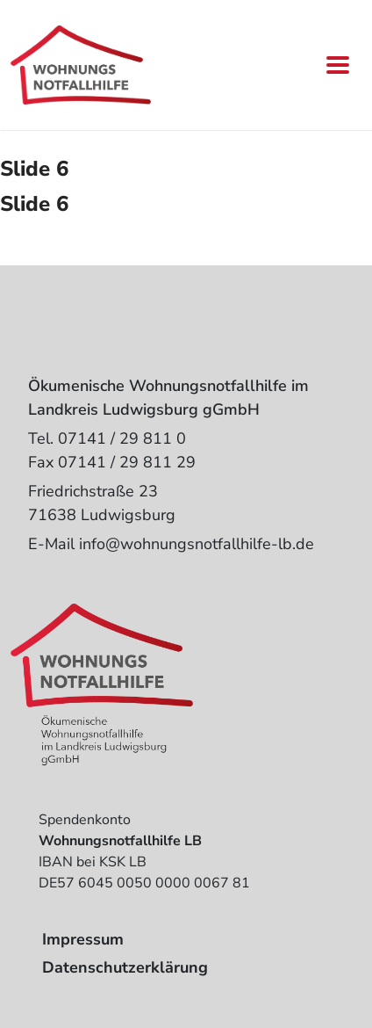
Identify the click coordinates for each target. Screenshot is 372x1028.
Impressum (83, 939)
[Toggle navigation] (337, 65)
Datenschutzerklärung (125, 967)
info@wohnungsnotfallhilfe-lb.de (196, 543)
